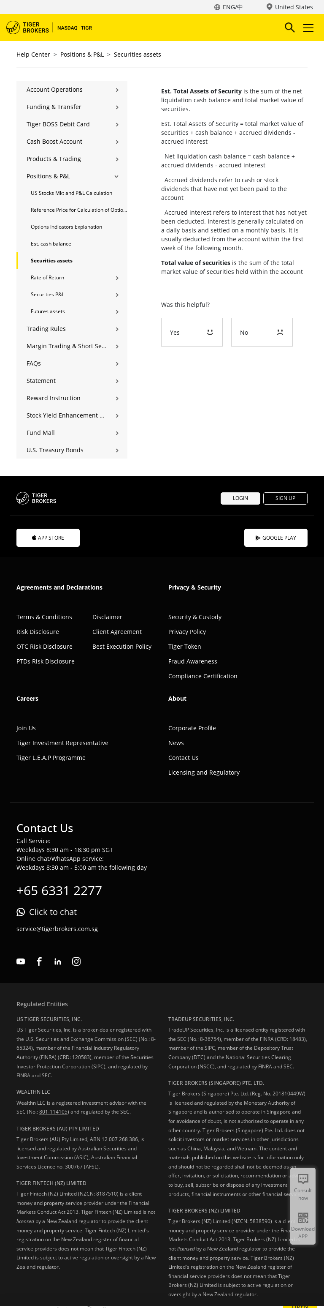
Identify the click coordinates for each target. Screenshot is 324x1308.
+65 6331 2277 (59, 890)
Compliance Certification (203, 676)
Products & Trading (54, 159)
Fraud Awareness (192, 661)
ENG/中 (233, 7)
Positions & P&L (82, 54)
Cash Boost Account (54, 141)
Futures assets (48, 311)
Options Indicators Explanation (66, 226)
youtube (20, 961)
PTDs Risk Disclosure (45, 661)
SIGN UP (285, 498)
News (176, 743)
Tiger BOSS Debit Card (58, 124)
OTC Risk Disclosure (44, 646)
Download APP (303, 1232)
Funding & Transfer (54, 107)
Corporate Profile (192, 728)
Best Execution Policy (121, 646)
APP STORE (48, 537)
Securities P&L (48, 294)
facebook (39, 961)
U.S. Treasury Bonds (55, 450)
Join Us (26, 728)
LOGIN (240, 498)
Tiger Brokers (54, 27)
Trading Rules (46, 329)
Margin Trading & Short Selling (66, 346)
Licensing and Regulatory (204, 772)
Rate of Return (47, 277)
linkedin (58, 961)
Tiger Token (184, 646)
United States (294, 7)
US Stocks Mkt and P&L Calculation (71, 193)
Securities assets (137, 54)
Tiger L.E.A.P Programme (51, 758)
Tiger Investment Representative (62, 743)
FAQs (34, 363)
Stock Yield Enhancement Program (66, 415)
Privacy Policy (187, 632)
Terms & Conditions (44, 617)
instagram (76, 961)
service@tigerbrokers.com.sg (57, 929)
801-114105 (53, 1111)
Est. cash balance (51, 243)
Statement (41, 381)
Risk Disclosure (37, 632)
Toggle (307, 28)
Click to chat (53, 912)
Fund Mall (41, 433)
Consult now (303, 1194)
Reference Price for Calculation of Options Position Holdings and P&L (79, 209)
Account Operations (55, 89)
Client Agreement (117, 632)
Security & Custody (194, 617)
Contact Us (183, 758)
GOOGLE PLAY (276, 537)
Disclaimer (107, 617)
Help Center (33, 54)
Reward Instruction (54, 398)
